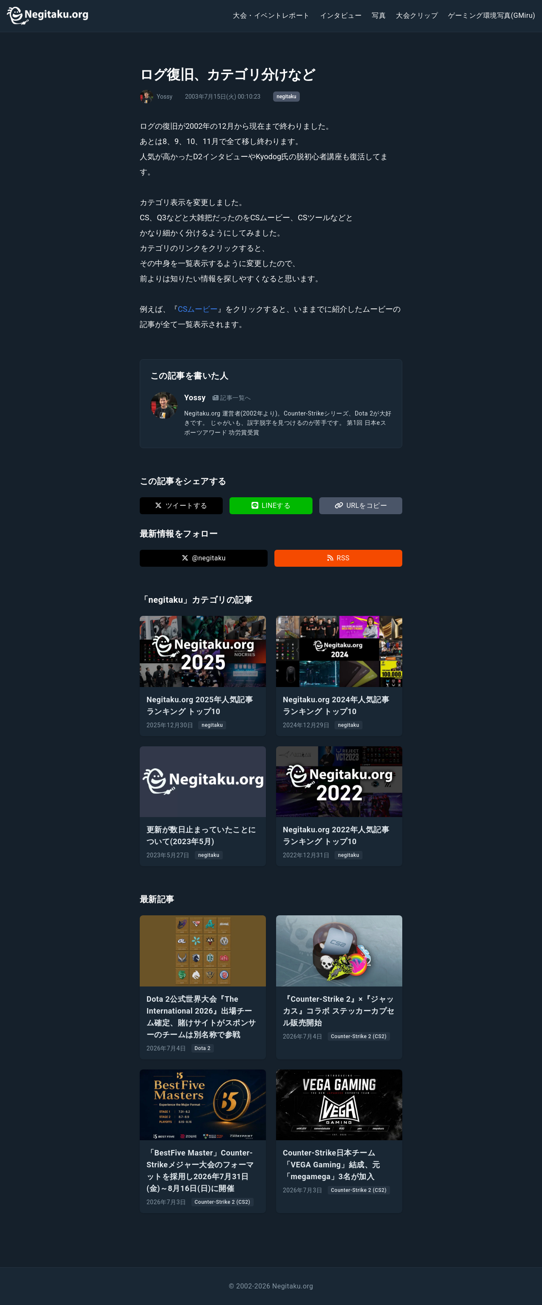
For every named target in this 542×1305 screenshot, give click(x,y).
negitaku (286, 97)
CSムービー (198, 309)
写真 (379, 15)
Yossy (195, 397)
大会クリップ (417, 15)
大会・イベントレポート (271, 15)
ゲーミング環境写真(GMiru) (491, 15)
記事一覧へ (232, 397)
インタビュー (341, 15)
